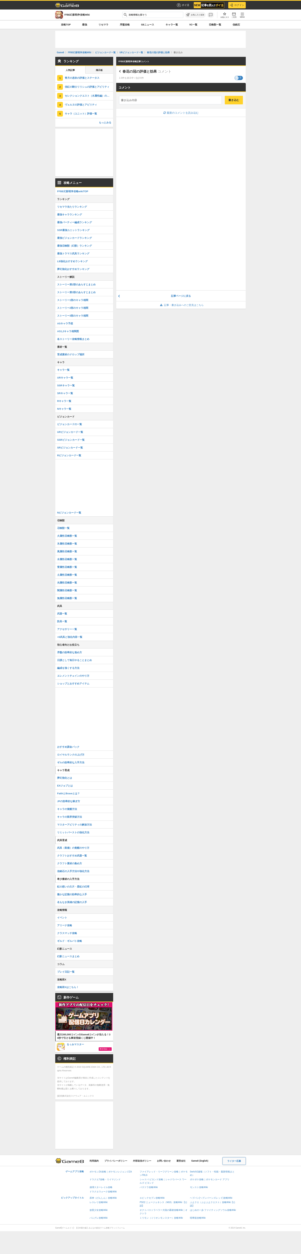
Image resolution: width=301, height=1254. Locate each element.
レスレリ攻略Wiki (99, 1202)
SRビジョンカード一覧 (70, 447)
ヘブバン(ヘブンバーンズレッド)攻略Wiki (211, 1198)
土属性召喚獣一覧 (67, 574)
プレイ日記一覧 (65, 971)
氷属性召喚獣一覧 (67, 543)
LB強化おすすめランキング (72, 261)
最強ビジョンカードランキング (74, 238)
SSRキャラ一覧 (66, 385)
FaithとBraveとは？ (68, 793)
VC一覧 (193, 24)
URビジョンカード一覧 (70, 432)
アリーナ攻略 (64, 925)
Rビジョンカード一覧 (69, 455)
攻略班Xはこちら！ (68, 987)
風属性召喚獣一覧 (67, 551)
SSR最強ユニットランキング (73, 230)
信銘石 (236, 24)
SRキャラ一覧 (65, 393)
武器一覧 (62, 613)
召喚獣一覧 (215, 24)
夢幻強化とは (64, 777)
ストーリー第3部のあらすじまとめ (76, 292)
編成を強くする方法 (68, 668)
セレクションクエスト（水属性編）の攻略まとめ (89, 95)
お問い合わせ (164, 1161)
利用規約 (94, 1161)
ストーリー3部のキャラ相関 (72, 315)
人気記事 (70, 70)
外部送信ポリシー (142, 1161)
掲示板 (99, 70)
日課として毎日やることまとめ (74, 660)
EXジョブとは (65, 785)
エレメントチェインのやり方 (73, 675)
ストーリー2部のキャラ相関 (72, 307)
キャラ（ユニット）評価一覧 (81, 113)
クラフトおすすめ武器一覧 (72, 855)
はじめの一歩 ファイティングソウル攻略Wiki (213, 1210)
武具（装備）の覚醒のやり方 (73, 847)
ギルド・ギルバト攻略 (69, 941)
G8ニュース (147, 24)
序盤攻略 (125, 24)
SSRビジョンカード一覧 (71, 439)
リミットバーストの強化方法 (73, 832)
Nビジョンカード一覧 (69, 512)
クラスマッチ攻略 (67, 933)
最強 (84, 24)
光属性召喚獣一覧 (67, 582)
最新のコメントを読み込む (181, 112)
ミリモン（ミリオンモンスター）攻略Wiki (161, 1218)
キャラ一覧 (172, 24)
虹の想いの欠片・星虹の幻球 (73, 886)
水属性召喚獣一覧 (67, 559)
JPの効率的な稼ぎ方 (68, 801)
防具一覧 (62, 621)
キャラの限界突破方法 (69, 816)
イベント (62, 917)
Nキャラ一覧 (64, 408)
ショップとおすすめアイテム (73, 683)
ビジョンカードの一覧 (69, 424)
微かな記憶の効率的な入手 (72, 894)
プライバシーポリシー (115, 1161)
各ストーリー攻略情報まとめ (73, 339)
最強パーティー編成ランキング (74, 222)
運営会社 (181, 1161)
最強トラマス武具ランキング (73, 253)
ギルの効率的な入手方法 (70, 762)
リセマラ (103, 24)
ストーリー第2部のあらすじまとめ (76, 284)
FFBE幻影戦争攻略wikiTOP (72, 191)
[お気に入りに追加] (195, 15)
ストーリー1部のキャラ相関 (72, 300)
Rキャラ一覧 (64, 401)
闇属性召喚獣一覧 (67, 590)
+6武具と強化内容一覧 (69, 637)
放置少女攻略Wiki (99, 1210)
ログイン (237, 5)
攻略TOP (66, 24)
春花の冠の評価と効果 (139, 71)
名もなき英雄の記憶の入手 (72, 902)
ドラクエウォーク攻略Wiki (103, 1191)
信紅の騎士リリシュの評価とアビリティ (87, 86)
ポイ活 (182, 5)
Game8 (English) (199, 1161)
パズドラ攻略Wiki (149, 1187)
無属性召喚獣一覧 (67, 598)
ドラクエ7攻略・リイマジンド (105, 1179)
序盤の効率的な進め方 (69, 652)
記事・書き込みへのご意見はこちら (181, 305)
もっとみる (105, 122)
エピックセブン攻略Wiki (152, 1198)
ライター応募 (234, 1161)
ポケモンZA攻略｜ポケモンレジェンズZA (111, 1171)
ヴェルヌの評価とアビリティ (81, 104)
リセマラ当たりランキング (72, 206)
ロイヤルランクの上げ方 (70, 754)
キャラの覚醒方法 (67, 809)
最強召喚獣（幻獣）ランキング (74, 245)
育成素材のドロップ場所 (70, 354)
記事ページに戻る (181, 295)
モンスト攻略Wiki (199, 1187)
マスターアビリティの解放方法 (74, 824)
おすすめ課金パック (68, 746)
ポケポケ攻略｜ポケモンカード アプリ (209, 1179)
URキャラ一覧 (65, 377)
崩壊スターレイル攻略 (101, 1187)
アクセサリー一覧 (67, 629)
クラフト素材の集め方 (69, 863)
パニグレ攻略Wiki (99, 1218)
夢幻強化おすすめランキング (73, 269)
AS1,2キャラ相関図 (68, 331)
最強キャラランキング (69, 214)
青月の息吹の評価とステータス (82, 77)
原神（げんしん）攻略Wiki (103, 1198)
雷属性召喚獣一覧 (67, 567)
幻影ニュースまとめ (68, 956)
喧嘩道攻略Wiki (198, 1218)
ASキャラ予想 (65, 323)
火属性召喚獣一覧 (67, 535)
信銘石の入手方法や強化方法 (73, 871)
